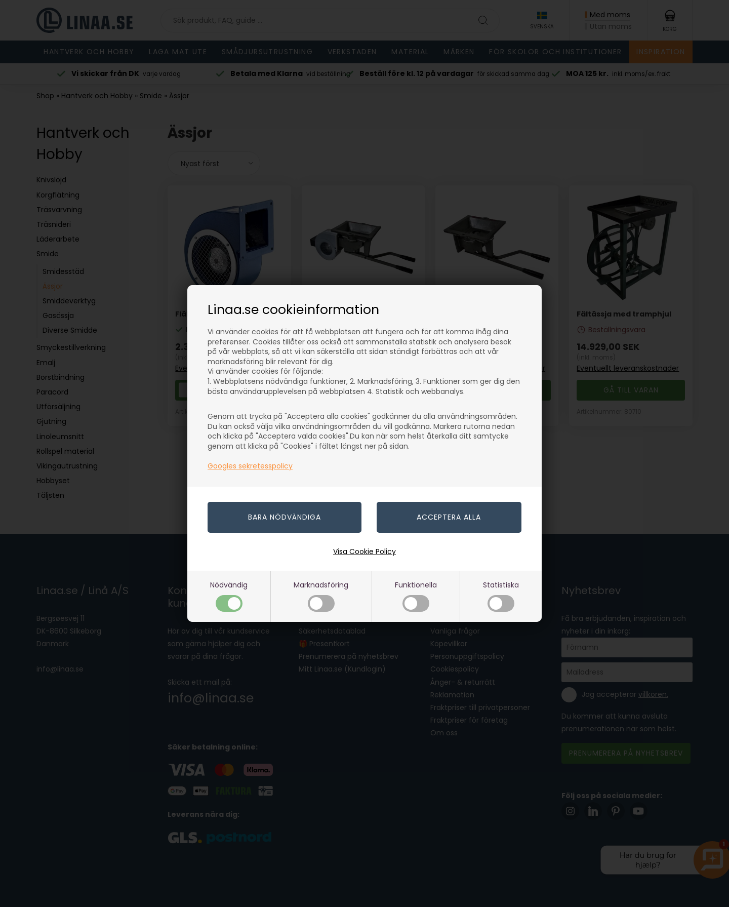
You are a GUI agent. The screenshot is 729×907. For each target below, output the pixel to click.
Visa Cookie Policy (364, 551)
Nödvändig (229, 596)
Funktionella (416, 596)
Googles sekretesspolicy (250, 466)
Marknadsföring (321, 596)
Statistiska (501, 596)
